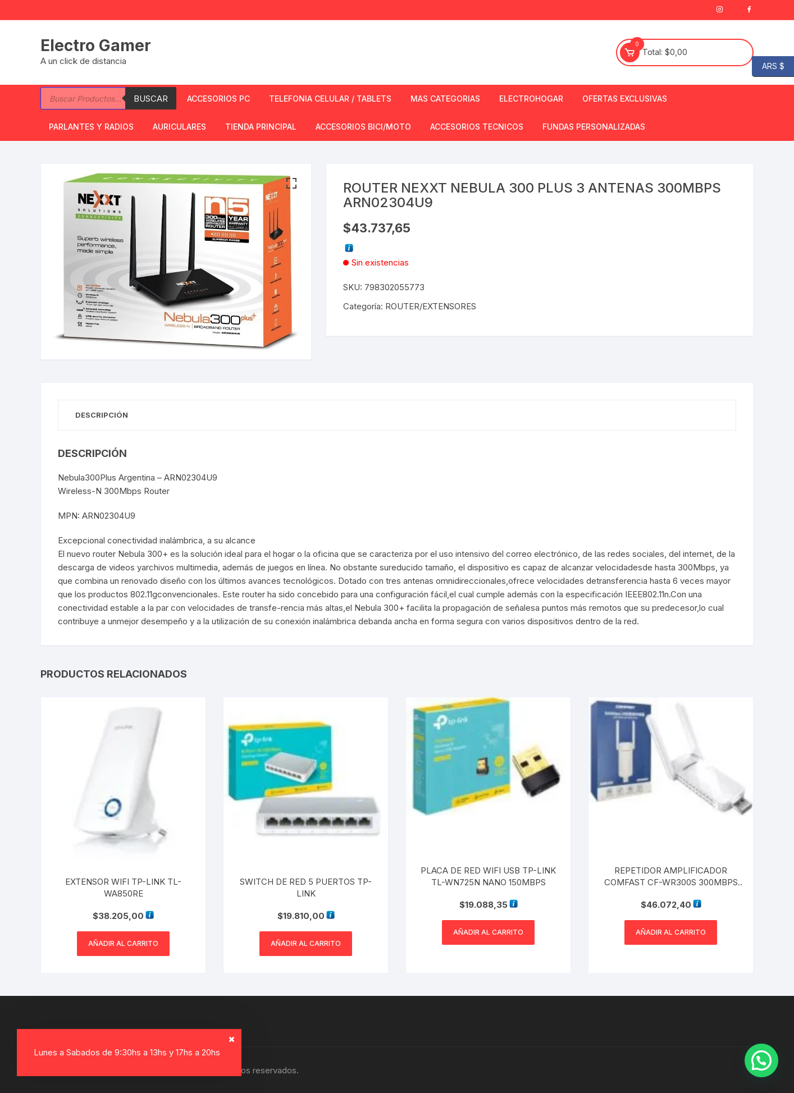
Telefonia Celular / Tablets (330, 98)
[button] (291, 183)
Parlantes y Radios (91, 126)
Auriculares (179, 126)
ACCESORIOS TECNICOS (476, 126)
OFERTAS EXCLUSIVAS (624, 98)
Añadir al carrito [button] (123, 943)
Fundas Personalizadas (593, 126)
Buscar (151, 98)
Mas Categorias (445, 98)
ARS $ (768, 66)
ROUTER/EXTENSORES (430, 306)
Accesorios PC (218, 98)
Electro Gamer (95, 45)
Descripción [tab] (101, 414)
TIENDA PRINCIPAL (260, 126)
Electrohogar (531, 98)
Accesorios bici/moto (363, 126)
